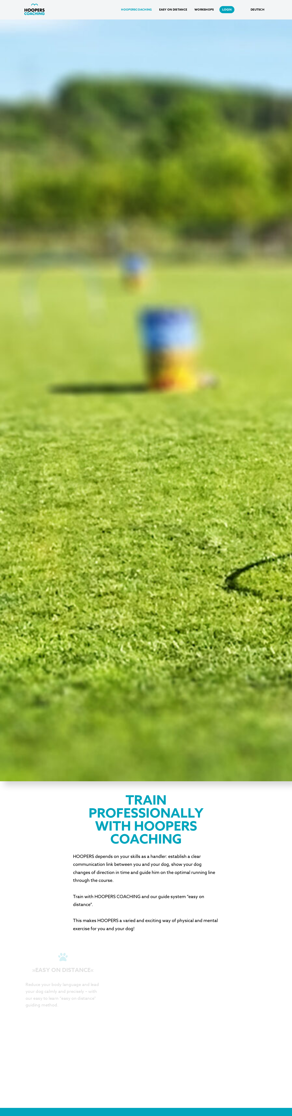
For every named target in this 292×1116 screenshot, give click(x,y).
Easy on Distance (173, 10)
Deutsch (257, 10)
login (227, 10)
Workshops (204, 10)
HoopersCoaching (136, 10)
